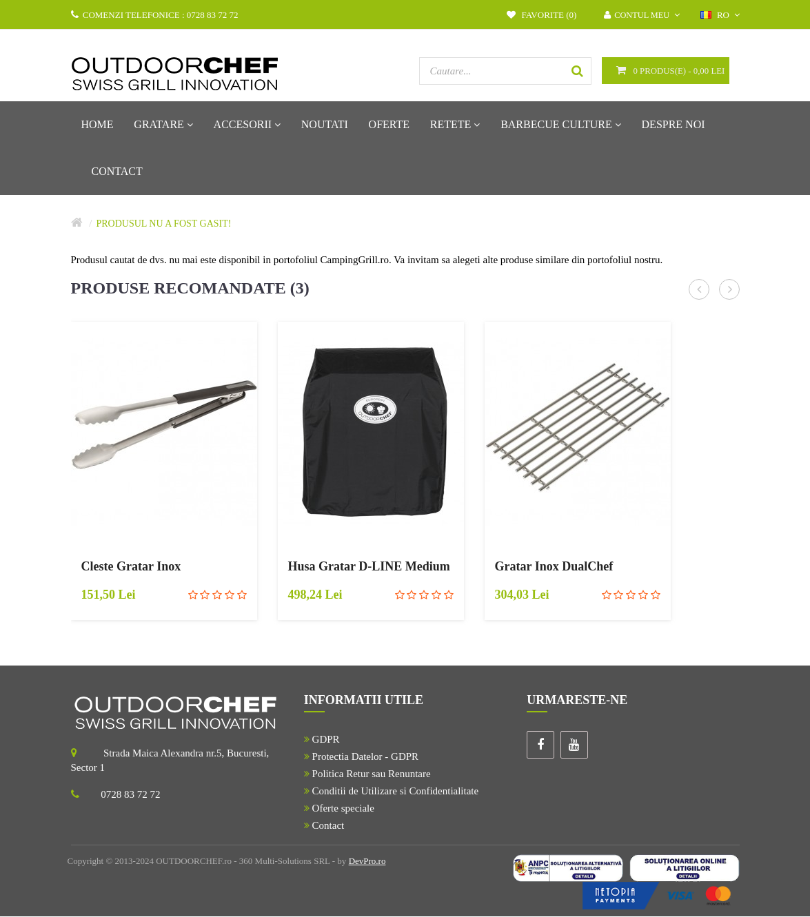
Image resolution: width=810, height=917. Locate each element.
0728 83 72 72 (130, 795)
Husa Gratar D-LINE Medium (369, 567)
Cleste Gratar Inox (131, 567)
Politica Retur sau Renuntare (367, 774)
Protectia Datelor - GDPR (361, 757)
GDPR (322, 739)
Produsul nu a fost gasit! (163, 224)
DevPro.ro (367, 861)
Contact (324, 826)
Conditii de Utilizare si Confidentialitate (391, 791)
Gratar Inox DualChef (554, 567)
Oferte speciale (339, 808)
